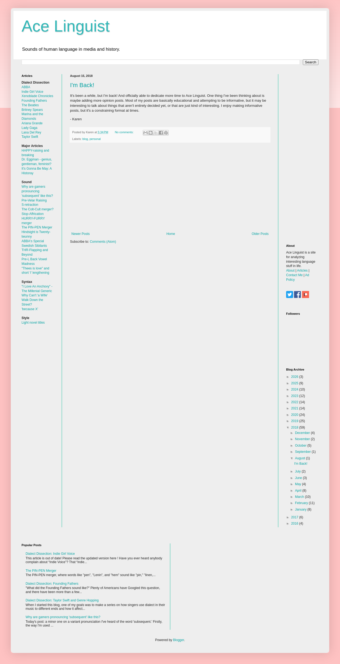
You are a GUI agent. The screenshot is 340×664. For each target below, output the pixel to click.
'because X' (30, 309)
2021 (295, 408)
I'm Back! (82, 85)
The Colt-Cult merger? (38, 209)
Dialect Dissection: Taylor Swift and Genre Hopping (62, 600)
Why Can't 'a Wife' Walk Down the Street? (35, 299)
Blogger (178, 640)
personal (94, 139)
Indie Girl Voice (32, 92)
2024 (295, 389)
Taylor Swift (30, 137)
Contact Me (294, 275)
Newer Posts (80, 234)
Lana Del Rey (31, 132)
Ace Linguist (66, 26)
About (290, 270)
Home (170, 234)
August (300, 458)
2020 (295, 415)
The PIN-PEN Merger (37, 227)
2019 (295, 421)
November (303, 439)
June (299, 478)
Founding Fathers (34, 100)
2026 (295, 377)
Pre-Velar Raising (34, 200)
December (303, 433)
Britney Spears (32, 110)
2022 (295, 402)
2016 (295, 523)
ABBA (26, 87)
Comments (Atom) (103, 242)
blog (85, 139)
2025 (295, 383)
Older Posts (260, 234)
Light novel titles (33, 322)
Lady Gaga (29, 128)
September (303, 452)
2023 (295, 396)
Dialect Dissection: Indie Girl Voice (50, 554)
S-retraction (30, 205)
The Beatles (30, 105)
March (300, 497)
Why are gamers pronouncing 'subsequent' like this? (37, 191)
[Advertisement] (170, 187)
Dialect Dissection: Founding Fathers (52, 584)
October (301, 445)
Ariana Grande (32, 123)
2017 (295, 517)
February (302, 503)
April (298, 490)
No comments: (124, 132)
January (301, 509)
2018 (295, 427)
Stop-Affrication (33, 214)
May (298, 484)
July (298, 471)
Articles (302, 270)
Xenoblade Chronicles (37, 96)
